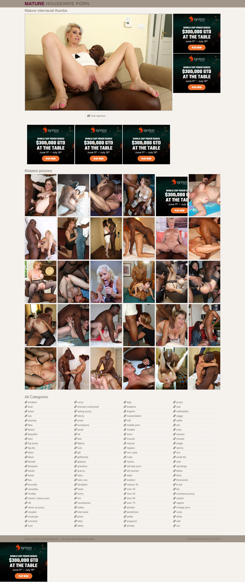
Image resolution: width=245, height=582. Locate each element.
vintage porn (181, 507)
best (29, 438)
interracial (81, 512)
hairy (78, 475)
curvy (79, 402)
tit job (177, 484)
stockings (180, 466)
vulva (177, 512)
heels (79, 489)
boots (29, 475)
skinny (178, 448)
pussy (178, 402)
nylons (129, 461)
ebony (79, 416)
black (29, 457)
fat (77, 434)
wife (177, 521)
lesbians (130, 406)
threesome (180, 480)
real (177, 406)
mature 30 (131, 484)
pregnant (130, 521)
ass (28, 416)
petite (128, 516)
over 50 (129, 493)
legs (128, 402)
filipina (79, 443)
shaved (178, 434)
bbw (29, 425)
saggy (178, 416)
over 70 (129, 503)
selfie (177, 420)
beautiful (31, 434)
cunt (29, 525)
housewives (82, 503)
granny (79, 471)
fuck (78, 448)
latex (78, 521)
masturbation (132, 416)
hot (77, 498)
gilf (77, 452)
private (129, 525)
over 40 (129, 489)
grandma (80, 466)
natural (129, 443)
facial (78, 429)
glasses (80, 461)
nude (128, 457)
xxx (176, 525)
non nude (130, 452)
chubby (30, 493)
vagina (178, 503)
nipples (129, 448)
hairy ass (80, 480)
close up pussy (35, 507)
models (129, 429)
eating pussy (83, 411)
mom (128, 434)
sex (176, 425)
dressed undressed (86, 406)
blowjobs (31, 466)
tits (176, 489)
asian (29, 411)
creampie (31, 516)
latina (79, 525)
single (178, 443)
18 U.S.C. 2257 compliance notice (78, 539)
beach (30, 429)
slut (176, 452)
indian (79, 507)
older (128, 475)
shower (178, 438)
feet (78, 438)
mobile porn (132, 425)
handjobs (81, 484)
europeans (81, 425)
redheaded (180, 411)
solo (177, 461)
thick (177, 475)
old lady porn (132, 466)
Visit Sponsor (96, 116)
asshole (31, 420)
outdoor (129, 480)
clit (28, 503)
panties (129, 507)
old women (131, 471)
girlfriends (81, 457)
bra (28, 480)
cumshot (31, 521)
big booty (31, 443)
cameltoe (31, 489)
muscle (129, 438)
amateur (31, 402)
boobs (30, 471)
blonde (30, 461)
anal (29, 406)
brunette (31, 484)
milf (127, 420)
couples (31, 512)
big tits (30, 448)
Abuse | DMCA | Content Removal (41, 539)
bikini (29, 452)
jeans (79, 516)
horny (79, 493)
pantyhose (131, 512)
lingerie (129, 411)
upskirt (178, 498)
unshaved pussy (184, 493)
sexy (177, 429)
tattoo (178, 471)
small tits (179, 457)
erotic (79, 420)
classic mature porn (37, 498)
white (177, 516)
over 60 (129, 498)
